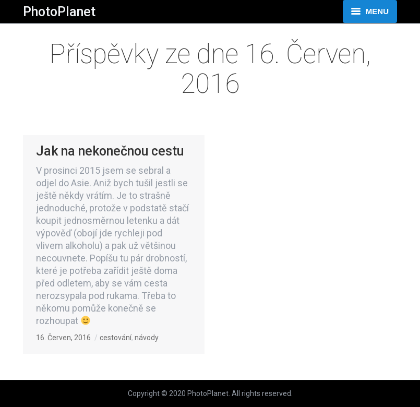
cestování (115, 337)
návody (147, 337)
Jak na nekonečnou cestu (110, 151)
